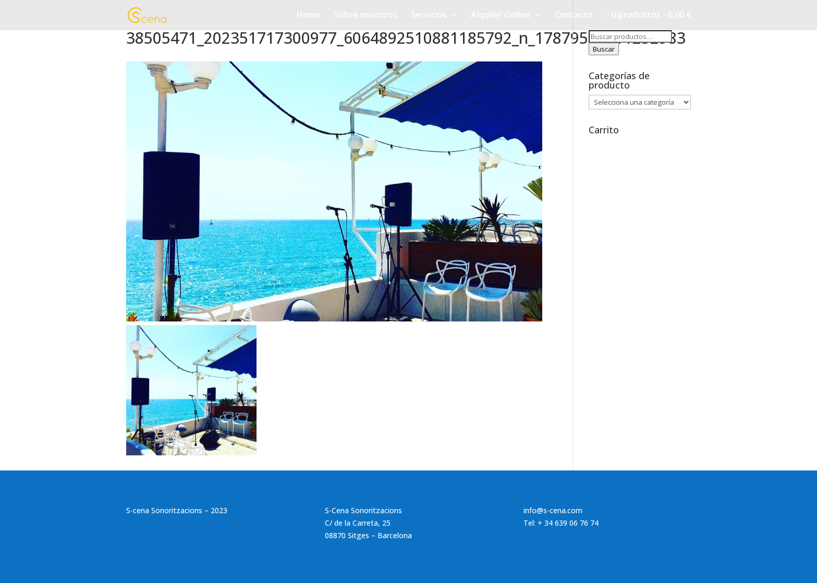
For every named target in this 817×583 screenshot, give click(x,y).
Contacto (574, 15)
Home (309, 15)
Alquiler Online (501, 15)
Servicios (429, 15)
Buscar (604, 49)
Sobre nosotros (365, 15)
